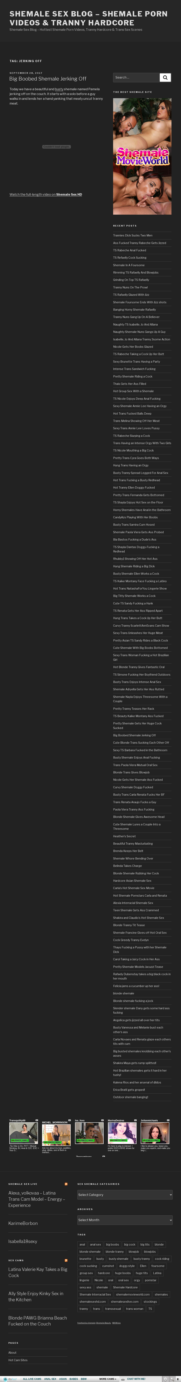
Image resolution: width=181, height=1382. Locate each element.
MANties (116, 1323)
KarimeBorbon (23, 1223)
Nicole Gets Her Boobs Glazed (133, 346)
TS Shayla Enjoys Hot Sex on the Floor (138, 502)
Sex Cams (16, 1260)
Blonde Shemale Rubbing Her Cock (136, 873)
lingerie (84, 1280)
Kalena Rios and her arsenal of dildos (137, 1082)
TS (150, 1308)
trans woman (134, 1308)
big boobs (112, 1244)
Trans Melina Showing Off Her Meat (136, 421)
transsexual (113, 1308)
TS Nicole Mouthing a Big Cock (133, 450)
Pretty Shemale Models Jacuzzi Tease (138, 966)
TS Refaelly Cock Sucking (129, 257)
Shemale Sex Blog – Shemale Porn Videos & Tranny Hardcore (89, 18)
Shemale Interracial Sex (95, 1294)
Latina (157, 1273)
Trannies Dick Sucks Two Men (132, 235)
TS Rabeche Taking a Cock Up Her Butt (138, 354)
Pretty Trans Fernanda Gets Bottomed (138, 495)
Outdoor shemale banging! (130, 1097)
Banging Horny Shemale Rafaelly (134, 309)
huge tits (142, 1273)
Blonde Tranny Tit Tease (129, 925)
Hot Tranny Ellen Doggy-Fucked (134, 487)
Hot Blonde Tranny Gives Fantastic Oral (139, 667)
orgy (137, 1280)
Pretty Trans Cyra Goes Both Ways (136, 458)
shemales (161, 1294)
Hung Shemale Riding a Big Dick (134, 566)
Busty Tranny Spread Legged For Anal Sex (140, 472)
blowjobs (150, 1251)
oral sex (123, 1280)
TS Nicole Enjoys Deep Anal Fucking (137, 398)
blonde (159, 1244)
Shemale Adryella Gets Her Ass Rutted (138, 689)
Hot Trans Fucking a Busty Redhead (136, 480)
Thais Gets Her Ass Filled (129, 383)
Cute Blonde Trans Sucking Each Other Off (141, 742)
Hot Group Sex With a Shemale (133, 391)
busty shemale (118, 1258)
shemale (102, 1287)
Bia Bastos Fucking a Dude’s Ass (134, 539)
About (12, 1352)
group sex (86, 1273)
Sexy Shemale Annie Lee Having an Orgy (140, 406)
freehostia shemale (86, 1323)
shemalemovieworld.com (133, 1294)
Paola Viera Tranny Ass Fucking (133, 809)
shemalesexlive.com (125, 1301)
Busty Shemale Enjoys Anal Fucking (136, 757)
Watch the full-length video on (46, 194)
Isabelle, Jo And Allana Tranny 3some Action (141, 339)
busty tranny (142, 1258)
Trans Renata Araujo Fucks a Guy (134, 802)
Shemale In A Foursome (129, 265)
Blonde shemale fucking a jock (133, 1001)
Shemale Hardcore (125, 1287)
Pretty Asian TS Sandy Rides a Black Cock (140, 640)
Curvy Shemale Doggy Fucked (133, 787)
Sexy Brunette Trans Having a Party (136, 361)
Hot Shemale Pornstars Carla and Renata (140, 895)
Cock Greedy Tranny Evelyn (131, 940)
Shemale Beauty (103, 1323)
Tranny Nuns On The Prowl (130, 287)
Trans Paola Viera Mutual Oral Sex (135, 765)
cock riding (162, 1258)
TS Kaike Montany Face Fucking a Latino (140, 581)
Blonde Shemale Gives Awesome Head (139, 816)
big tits (145, 1244)
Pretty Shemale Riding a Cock (132, 376)
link (177, 1320)
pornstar (150, 1280)
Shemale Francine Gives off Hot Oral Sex (140, 932)
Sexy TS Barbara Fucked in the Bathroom (140, 750)
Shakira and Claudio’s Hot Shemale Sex (138, 917)
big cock (129, 1244)
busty (59, 89)
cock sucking (88, 1266)
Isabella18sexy (22, 1241)
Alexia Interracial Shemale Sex (133, 903)
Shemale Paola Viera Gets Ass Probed (138, 532)
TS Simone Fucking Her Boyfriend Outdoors (141, 674)
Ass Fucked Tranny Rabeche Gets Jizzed (139, 243)
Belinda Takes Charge (127, 865)
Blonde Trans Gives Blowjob (131, 772)
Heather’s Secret (124, 836)
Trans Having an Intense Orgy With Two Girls (142, 443)
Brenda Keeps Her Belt (128, 851)
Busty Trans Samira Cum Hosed (134, 524)
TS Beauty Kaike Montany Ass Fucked (138, 716)
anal (82, 1244)
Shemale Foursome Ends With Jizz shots (140, 302)
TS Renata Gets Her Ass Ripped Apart (138, 610)
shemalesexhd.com (93, 1301)
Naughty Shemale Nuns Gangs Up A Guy (139, 331)
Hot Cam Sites (18, 1360)
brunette (85, 1258)
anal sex (95, 1244)
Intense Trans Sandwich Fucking (134, 369)
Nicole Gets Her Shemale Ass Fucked (138, 779)
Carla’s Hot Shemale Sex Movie (133, 888)
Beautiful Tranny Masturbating (133, 843)
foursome (158, 1266)
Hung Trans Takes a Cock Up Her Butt (137, 618)
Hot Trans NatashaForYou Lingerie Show (140, 588)
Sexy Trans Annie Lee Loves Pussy (136, 428)
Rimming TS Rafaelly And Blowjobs (136, 272)
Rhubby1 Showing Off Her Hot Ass (135, 558)
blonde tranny (115, 1251)
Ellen (143, 1266)
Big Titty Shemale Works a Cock (134, 595)
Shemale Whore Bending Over (133, 858)
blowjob (134, 1251)
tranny (84, 1308)
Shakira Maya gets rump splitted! (134, 1063)
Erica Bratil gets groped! (129, 1089)
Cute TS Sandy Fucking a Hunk (133, 603)
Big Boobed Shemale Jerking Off (47, 79)
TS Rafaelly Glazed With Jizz (131, 294)
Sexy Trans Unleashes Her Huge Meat (138, 633)
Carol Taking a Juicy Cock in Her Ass (136, 959)
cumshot (108, 1266)
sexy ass (85, 1287)
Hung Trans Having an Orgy (130, 465)
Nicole (98, 1280)
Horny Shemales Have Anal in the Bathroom (142, 510)
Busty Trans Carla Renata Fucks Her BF (139, 794)
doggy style (127, 1266)
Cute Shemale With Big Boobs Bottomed (140, 647)
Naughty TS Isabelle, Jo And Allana (135, 324)
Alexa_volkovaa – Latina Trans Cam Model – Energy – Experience (36, 1199)
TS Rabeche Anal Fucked (129, 250)
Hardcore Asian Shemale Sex (132, 880)
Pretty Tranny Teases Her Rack (133, 708)
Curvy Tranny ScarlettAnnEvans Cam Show (141, 625)
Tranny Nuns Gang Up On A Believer (136, 317)
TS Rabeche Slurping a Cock (131, 435)
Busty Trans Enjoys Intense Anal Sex (137, 682)
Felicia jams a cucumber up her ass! (136, 986)
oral (110, 1280)
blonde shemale (123, 993)
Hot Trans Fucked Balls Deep (132, 413)
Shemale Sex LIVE (23, 1184)
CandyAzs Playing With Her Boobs (135, 517)
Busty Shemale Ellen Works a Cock (136, 573)
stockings (150, 1301)
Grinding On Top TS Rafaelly (131, 279)
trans (96, 1308)
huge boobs (123, 1273)
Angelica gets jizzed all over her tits (136, 1020)
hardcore (104, 1273)
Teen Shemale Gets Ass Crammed (136, 910)
